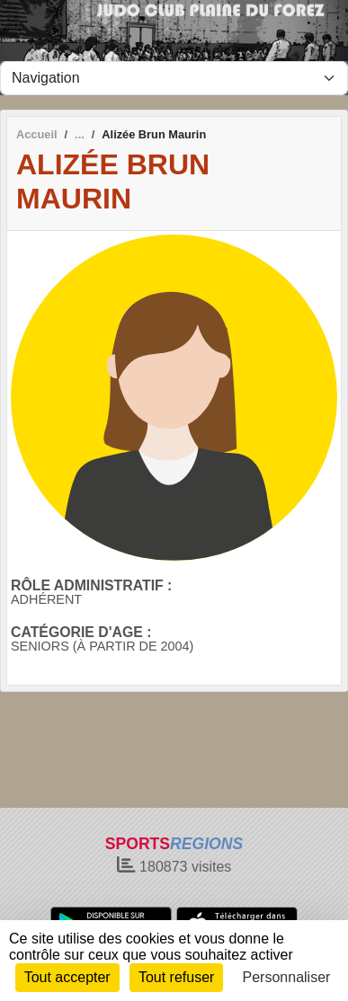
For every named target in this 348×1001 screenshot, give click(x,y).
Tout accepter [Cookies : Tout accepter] (67, 977)
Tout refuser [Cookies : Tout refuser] (176, 977)
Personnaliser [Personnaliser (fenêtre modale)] (287, 977)
